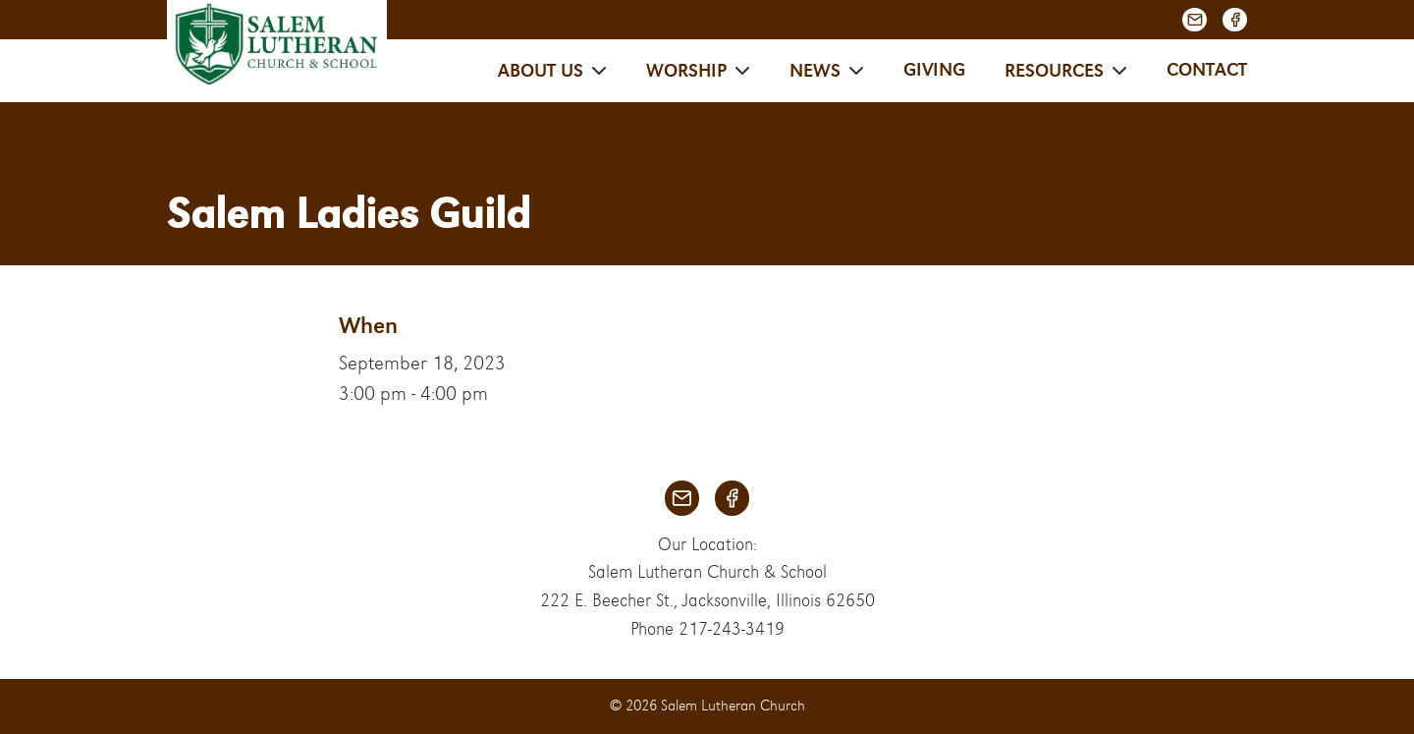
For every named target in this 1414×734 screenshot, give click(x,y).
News (815, 71)
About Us (540, 71)
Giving (934, 70)
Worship (686, 71)
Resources (1054, 71)
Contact (1207, 70)
